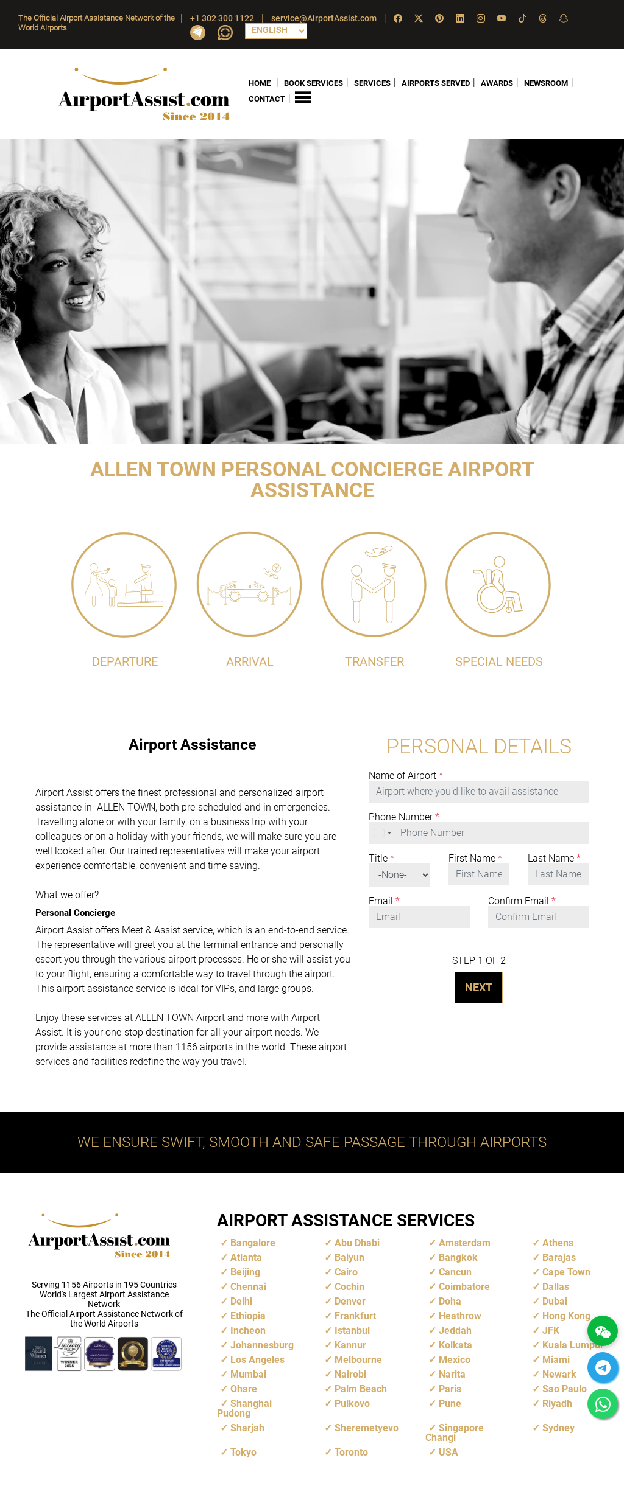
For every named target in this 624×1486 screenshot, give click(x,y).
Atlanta (246, 1257)
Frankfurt (355, 1315)
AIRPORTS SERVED (436, 82)
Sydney (558, 1427)
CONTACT (267, 99)
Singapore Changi (454, 1432)
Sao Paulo (564, 1388)
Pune (450, 1403)
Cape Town (566, 1271)
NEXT (478, 986)
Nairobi (350, 1374)
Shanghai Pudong (244, 1407)
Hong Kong (566, 1315)
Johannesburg (262, 1344)
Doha (450, 1300)
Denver (350, 1300)
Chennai (248, 1286)
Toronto (351, 1451)
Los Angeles (257, 1359)
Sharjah (247, 1427)
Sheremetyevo (367, 1427)
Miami (556, 1359)
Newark (559, 1374)
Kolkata (455, 1344)
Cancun (455, 1271)
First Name (475, 858)
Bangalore (252, 1242)
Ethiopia (248, 1315)
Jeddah (455, 1330)
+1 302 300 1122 (222, 18)
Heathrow (460, 1315)
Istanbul (352, 1330)
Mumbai (248, 1374)
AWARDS (497, 82)
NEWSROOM (546, 82)
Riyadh (557, 1403)
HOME (260, 82)
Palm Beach (361, 1388)
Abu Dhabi (357, 1242)
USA (448, 1451)
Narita (452, 1374)
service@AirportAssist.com (324, 18)
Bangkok (458, 1257)
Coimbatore (464, 1286)
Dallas (555, 1286)
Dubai (554, 1300)
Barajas (559, 1257)
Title (381, 858)
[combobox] (383, 832)
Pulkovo (352, 1403)
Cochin (349, 1286)
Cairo (346, 1271)
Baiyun (349, 1257)
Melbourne (358, 1359)
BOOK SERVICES (313, 82)
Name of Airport (406, 775)
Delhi (241, 1300)
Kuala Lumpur (573, 1344)
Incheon (248, 1330)
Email (384, 900)
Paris (450, 1388)
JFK (550, 1330)
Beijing (245, 1271)
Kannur (350, 1344)
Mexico (454, 1359)
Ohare (243, 1388)
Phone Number (404, 816)
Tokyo (243, 1451)
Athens (557, 1242)
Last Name (554, 858)
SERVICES (372, 82)
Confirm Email (522, 900)
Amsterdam (465, 1242)
